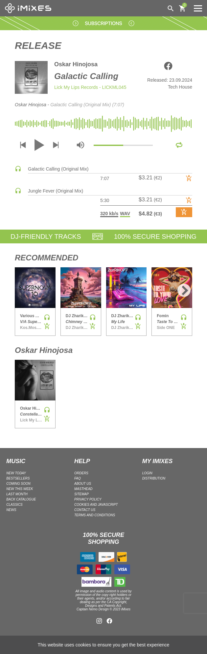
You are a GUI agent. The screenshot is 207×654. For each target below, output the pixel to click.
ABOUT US (82, 483)
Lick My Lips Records (76, 87)
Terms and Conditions (94, 515)
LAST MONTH (16, 494)
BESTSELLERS (18, 478)
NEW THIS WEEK (19, 489)
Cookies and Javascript (96, 504)
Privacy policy (88, 499)
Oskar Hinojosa (76, 64)
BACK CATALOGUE (21, 499)
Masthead (83, 489)
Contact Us (84, 510)
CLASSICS (14, 504)
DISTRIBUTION (154, 478)
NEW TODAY (16, 473)
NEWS (11, 510)
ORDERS (81, 473)
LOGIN (147, 473)
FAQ (77, 478)
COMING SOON (18, 483)
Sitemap (81, 494)
